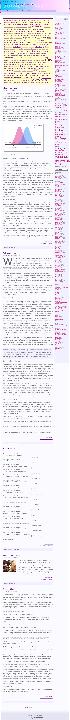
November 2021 (59, 188)
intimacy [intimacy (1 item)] (12, 49)
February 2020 (58, 191)
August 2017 (58, 205)
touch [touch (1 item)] (41, 73)
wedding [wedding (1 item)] (24, 82)
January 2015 (58, 236)
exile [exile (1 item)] (11, 38)
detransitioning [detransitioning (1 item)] (31, 33)
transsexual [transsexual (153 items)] (61, 156)
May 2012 (57, 276)
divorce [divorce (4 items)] (60, 112)
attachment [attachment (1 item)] (30, 20)
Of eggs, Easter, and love (61, 69)
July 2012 (57, 274)
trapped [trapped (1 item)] (6, 80)
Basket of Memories (60, 62)
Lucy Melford (58, 300)
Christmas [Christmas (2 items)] (45, 24)
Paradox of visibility (60, 58)
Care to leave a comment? (46, 243)
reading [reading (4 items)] (63, 136)
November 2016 (59, 212)
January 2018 (58, 200)
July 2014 (57, 243)
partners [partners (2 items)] (38, 57)
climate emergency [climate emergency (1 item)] (21, 27)
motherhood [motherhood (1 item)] (14, 55)
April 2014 (57, 247)
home (3, 10)
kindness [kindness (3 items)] (27, 49)
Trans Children (58, 76)
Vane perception (59, 81)
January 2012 (58, 281)
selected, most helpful (24, 10)
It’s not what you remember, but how (60, 93)
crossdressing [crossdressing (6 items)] (58, 111)
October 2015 (58, 224)
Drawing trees (58, 27)
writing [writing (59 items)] (58, 163)
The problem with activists (61, 55)
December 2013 (59, 252)
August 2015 (58, 227)
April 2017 (57, 209)
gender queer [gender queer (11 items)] (32, 42)
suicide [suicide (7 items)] (64, 143)
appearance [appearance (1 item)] (22, 20)
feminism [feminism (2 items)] (7, 40)
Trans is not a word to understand (60, 52)
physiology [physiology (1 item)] (37, 60)
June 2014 (57, 245)
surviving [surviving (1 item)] (7, 73)
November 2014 (59, 238)
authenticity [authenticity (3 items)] (45, 20)
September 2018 (59, 198)
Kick (56, 37)
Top (33, 718)
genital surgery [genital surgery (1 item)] (43, 42)
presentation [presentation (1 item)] (20, 62)
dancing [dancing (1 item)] (42, 31)
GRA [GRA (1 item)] (50, 42)
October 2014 (58, 240)
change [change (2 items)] (19, 24)
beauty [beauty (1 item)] (13, 22)
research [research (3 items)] (62, 141)
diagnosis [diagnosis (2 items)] (40, 33)
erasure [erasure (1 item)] (6, 38)
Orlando (57, 84)
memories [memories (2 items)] (44, 53)
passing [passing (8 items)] (62, 134)
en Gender (57, 289)
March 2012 (58, 279)
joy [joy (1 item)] (17, 49)
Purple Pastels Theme (38, 717)
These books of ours (60, 41)
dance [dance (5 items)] (56, 112)
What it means (58, 31)
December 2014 (59, 237)
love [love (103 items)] (61, 130)
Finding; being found (60, 97)
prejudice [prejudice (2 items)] (12, 62)
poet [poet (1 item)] (42, 60)
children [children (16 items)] (65, 105)
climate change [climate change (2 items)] (9, 27)
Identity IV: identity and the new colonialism (60, 100)
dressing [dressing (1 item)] (19, 35)
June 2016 (57, 217)
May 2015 (57, 231)
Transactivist (58, 305)
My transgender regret (60, 88)
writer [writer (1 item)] (38, 82)
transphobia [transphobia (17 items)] (59, 154)
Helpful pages (58, 175)
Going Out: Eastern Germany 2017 (60, 57)
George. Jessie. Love (60, 291)
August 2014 (58, 242)
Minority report (58, 91)
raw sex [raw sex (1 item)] (14, 64)
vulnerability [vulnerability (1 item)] (17, 82)
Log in (36, 718)
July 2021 (57, 189)
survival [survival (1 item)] (43, 71)
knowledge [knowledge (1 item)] (34, 49)
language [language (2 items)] (42, 49)
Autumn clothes (59, 47)
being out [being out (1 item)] (18, 22)
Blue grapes (58, 80)
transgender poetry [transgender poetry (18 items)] (39, 75)
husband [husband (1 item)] (31, 47)
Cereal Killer (58, 45)
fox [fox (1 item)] (18, 40)
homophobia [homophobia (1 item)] (8, 47)
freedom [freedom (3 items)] (23, 40)
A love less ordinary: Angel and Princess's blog (61, 286)
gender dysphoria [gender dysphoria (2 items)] (19, 42)
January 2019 (58, 196)
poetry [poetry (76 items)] (58, 136)
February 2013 (58, 265)
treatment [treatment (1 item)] (13, 80)
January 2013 (58, 266)
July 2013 (57, 259)
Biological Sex (58, 60)
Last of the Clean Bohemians (59, 298)
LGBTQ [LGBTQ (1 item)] (23, 51)
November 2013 (59, 254)
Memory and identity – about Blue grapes (60, 78)
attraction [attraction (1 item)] (37, 20)
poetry (47, 10)
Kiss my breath (59, 67)
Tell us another (58, 29)
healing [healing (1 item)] (46, 44)
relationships (58, 176)
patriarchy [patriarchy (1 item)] (7, 60)
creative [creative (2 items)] (40, 29)
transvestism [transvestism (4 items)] (58, 159)
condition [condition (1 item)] (47, 27)
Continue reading (48, 241)
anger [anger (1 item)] (16, 20)
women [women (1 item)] (33, 82)
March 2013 (58, 264)
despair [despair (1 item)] (23, 33)
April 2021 (57, 190)
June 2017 (57, 208)
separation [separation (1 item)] (30, 68)
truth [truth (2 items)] (18, 80)
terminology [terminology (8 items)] (64, 144)
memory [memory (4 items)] (65, 132)
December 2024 (59, 184)
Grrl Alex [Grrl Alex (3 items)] (22, 44)
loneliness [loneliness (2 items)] (39, 51)
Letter (56, 42)
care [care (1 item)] (14, 24)
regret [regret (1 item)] (15, 66)
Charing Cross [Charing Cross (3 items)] (27, 24)
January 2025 (58, 182)
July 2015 (57, 228)
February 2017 (58, 210)
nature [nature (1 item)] (38, 55)
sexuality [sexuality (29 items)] (58, 143)
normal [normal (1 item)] (43, 55)
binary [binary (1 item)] (31, 22)
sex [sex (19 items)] (65, 141)
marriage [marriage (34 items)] (59, 132)
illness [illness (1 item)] (47, 47)
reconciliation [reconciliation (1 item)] (8, 66)
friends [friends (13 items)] (65, 117)
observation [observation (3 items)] (8, 57)
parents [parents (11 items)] (57, 134)
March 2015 (58, 233)
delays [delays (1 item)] (11, 33)
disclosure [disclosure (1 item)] (47, 33)
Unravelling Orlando (60, 83)
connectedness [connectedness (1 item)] (19, 29)
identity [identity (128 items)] (59, 127)
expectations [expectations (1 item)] (18, 38)
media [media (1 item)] (38, 53)
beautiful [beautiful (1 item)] (7, 22)
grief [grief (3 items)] (16, 44)
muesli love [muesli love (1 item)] (22, 55)
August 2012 (58, 273)
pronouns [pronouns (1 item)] (38, 62)
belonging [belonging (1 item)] (25, 22)
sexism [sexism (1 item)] (40, 68)
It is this (57, 36)
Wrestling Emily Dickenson (59, 310)
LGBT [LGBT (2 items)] (18, 51)
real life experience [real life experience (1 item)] (30, 64)
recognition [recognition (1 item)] (40, 64)
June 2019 (57, 194)
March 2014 (58, 248)
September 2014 (59, 241)
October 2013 (58, 255)
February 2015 (58, 235)
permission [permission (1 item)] (22, 60)
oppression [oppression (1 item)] (17, 57)
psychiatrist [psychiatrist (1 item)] (45, 62)
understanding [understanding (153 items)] (39, 80)
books (56, 173)
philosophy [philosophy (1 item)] (29, 60)
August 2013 (58, 257)
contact (53, 10)
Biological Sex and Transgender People (60, 49)
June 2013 (57, 260)
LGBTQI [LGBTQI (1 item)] (28, 51)
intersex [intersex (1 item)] (6, 49)
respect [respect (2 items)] (14, 68)
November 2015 (59, 223)
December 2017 (59, 202)
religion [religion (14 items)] (57, 141)
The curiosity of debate (60, 74)
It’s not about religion (60, 95)
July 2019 (57, 193)
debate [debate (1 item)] (6, 33)
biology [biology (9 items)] (57, 105)
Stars (56, 72)
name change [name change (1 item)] (31, 55)
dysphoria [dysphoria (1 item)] (26, 35)
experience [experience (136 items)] (61, 114)
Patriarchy (57, 61)
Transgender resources (61, 306)
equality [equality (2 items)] (47, 35)
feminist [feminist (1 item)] (13, 40)
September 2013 (59, 256)
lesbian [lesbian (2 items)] (12, 51)
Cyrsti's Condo (58, 288)
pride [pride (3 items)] (26, 62)
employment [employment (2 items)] (40, 35)
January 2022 (58, 186)
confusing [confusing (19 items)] (58, 109)
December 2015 (59, 222)
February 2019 (58, 195)
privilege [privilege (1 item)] (31, 62)
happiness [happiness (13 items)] (58, 123)
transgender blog (11, 10)
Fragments (58, 46)
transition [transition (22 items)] (63, 152)
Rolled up (57, 34)
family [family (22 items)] (57, 117)
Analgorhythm (58, 25)
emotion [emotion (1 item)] (32, 35)
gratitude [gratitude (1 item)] (7, 44)
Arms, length (58, 98)
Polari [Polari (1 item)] (6, 62)
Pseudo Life (58, 301)
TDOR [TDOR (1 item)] (17, 73)
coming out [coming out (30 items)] (59, 107)
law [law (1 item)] (47, 49)
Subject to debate (59, 53)
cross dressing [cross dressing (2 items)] (21, 31)
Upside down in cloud (60, 307)
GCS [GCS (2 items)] (42, 40)
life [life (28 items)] (64, 127)
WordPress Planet (59, 308)
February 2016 (58, 219)
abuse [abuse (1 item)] (6, 20)
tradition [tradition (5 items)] (57, 146)
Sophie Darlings (59, 303)
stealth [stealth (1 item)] (24, 71)
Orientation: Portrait (60, 43)
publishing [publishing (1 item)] (7, 64)
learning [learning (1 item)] (6, 51)
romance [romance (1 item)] (20, 68)
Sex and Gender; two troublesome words (60, 90)
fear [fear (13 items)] (61, 117)
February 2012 (58, 280)
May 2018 (57, 199)
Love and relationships (37, 10)
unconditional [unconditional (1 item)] (25, 80)
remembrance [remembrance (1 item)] (44, 66)
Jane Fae (57, 293)
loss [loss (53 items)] (57, 130)
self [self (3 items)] (25, 68)
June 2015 (57, 229)
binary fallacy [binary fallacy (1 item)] (38, 22)
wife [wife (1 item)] (29, 82)
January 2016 (58, 221)
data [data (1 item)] (47, 31)
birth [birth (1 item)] (5, 24)
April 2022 (57, 185)
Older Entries (28, 707)
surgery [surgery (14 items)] (57, 145)
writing (56, 178)
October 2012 (58, 270)
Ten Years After (59, 33)
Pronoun (57, 75)
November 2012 (59, 269)
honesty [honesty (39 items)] (58, 125)
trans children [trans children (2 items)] (9, 75)
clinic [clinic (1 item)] (29, 27)
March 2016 (58, 218)
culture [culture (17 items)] (65, 111)
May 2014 (57, 246)
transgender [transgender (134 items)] (61, 148)
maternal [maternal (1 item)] (33, 53)
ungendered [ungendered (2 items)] (8, 82)
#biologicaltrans (59, 28)
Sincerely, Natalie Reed (61, 302)
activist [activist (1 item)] (11, 20)
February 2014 (58, 250)
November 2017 (59, 203)
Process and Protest (60, 64)
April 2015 (57, 232)
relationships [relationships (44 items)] (60, 139)
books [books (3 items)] (61, 105)
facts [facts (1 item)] (38, 38)
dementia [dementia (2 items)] (17, 33)
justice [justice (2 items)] (21, 49)
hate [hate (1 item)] (41, 44)
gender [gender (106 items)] (59, 119)
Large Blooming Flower (61, 296)
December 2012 (59, 268)
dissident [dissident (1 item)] (7, 35)
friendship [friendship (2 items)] (36, 40)
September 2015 (59, 226)
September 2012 (59, 271)
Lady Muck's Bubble (60, 294)
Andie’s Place (9, 1)
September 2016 (59, 214)
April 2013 (57, 262)
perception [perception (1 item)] (14, 60)
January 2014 (58, 251)
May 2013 (57, 261)
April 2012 (57, 278)
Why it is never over (60, 32)
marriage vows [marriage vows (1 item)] (24, 53)
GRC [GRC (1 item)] (12, 44)
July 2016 (57, 215)
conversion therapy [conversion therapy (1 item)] (31, 29)
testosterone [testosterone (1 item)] (35, 73)
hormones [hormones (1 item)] (25, 47)
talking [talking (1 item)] (13, 73)
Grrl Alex (57, 292)
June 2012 (57, 275)
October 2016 (58, 213)
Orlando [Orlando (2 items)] (24, 57)
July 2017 (57, 207)
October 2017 (58, 204)
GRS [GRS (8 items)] (60, 121)
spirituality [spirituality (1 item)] (17, 71)
